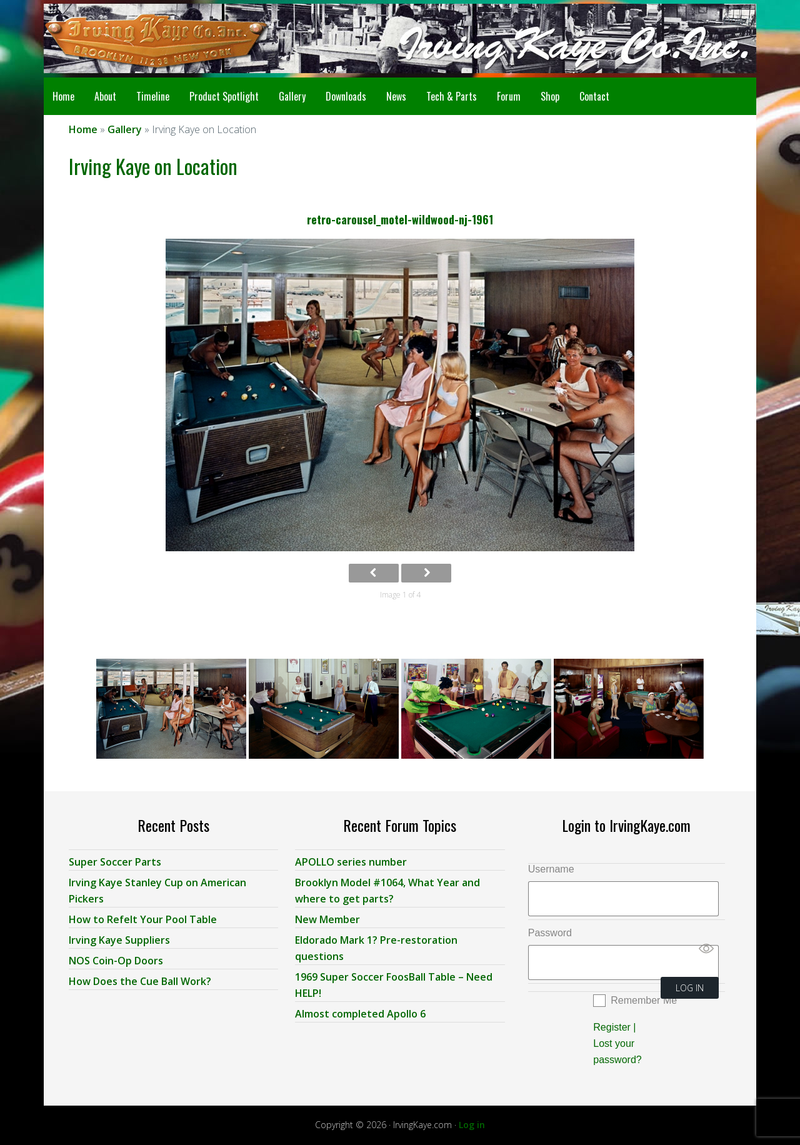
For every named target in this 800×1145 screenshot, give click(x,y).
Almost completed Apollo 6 (360, 1014)
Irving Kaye (144, 39)
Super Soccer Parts (115, 862)
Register (612, 1027)
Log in (472, 1125)
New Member (327, 919)
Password (550, 933)
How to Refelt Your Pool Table (143, 919)
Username (551, 869)
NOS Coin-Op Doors (116, 961)
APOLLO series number (351, 862)
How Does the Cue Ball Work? (140, 981)
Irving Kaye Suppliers (119, 940)
